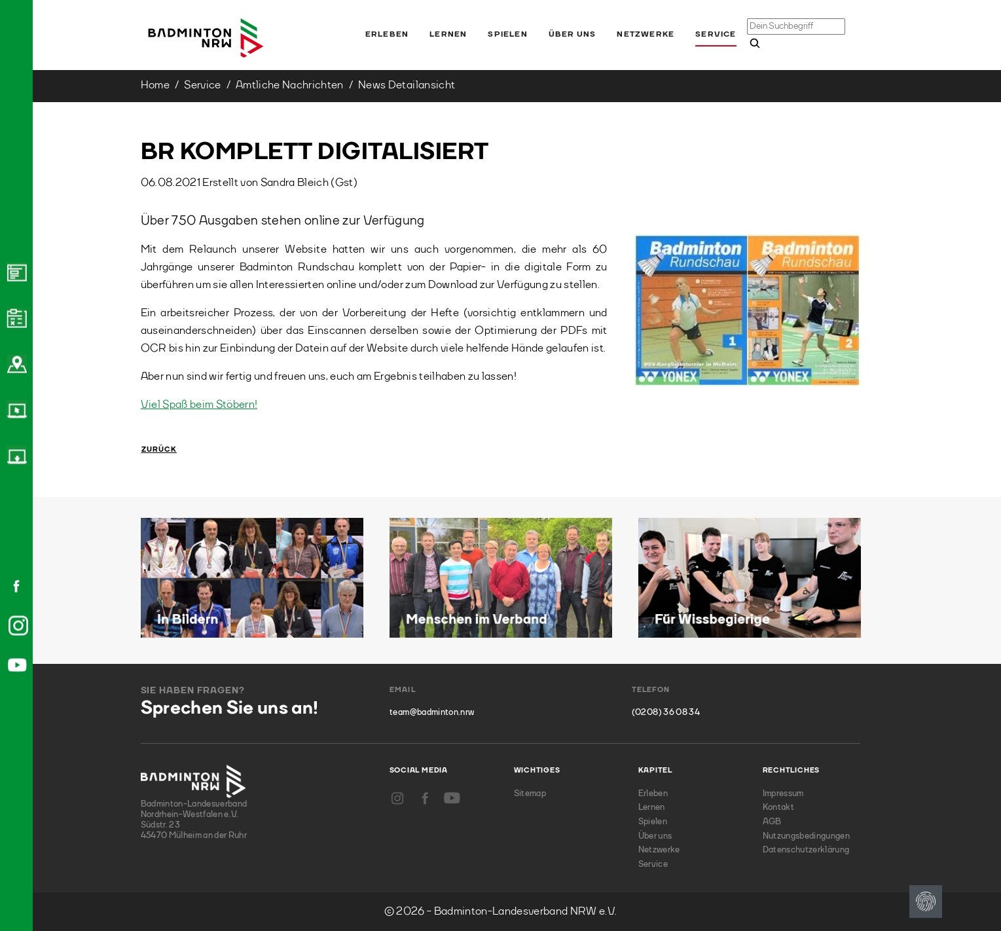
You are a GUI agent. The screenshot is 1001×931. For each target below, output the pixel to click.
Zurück (159, 450)
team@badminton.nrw (432, 712)
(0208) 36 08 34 (666, 712)
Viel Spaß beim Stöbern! (199, 405)
